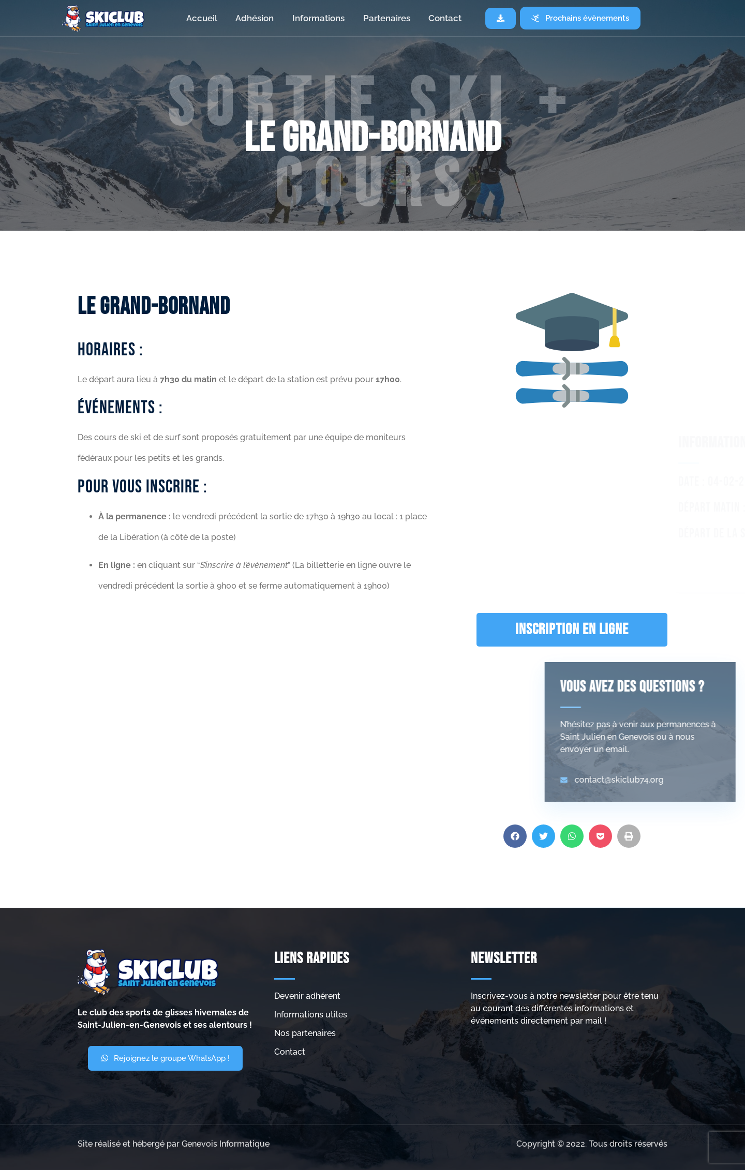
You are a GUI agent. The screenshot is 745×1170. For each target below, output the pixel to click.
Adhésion (254, 18)
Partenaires (386, 18)
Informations (318, 18)
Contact (445, 18)
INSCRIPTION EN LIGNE (572, 629)
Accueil (201, 18)
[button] (515, 856)
